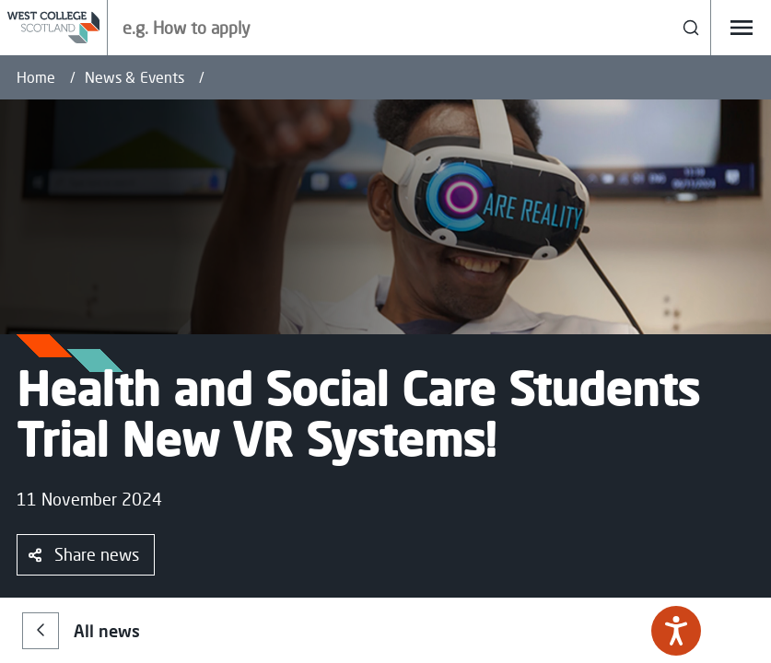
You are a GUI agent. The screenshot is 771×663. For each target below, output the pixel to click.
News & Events (134, 77)
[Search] (691, 27)
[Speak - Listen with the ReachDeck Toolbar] (676, 631)
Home (36, 77)
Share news (84, 554)
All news (81, 630)
